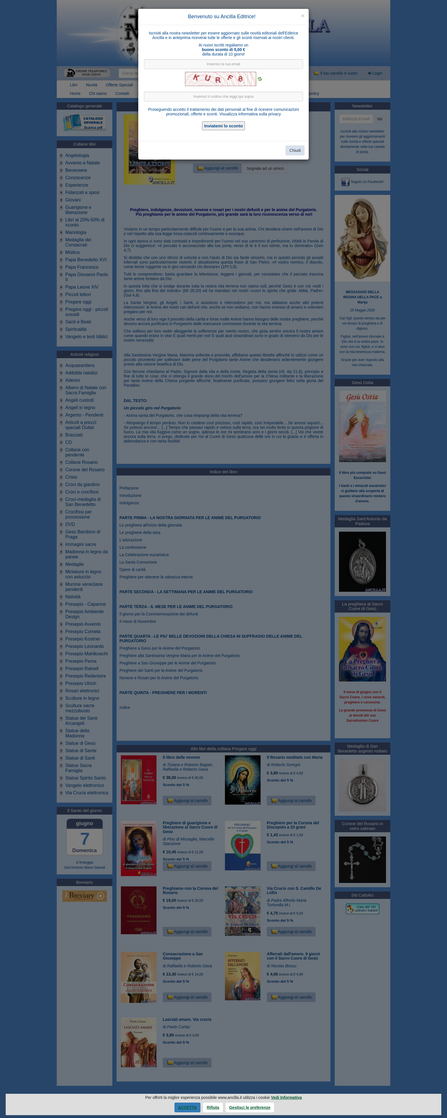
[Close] (302, 16)
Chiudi (295, 150)
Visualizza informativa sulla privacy (250, 114)
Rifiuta (213, 1107)
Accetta (187, 1107)
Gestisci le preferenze (250, 1107)
